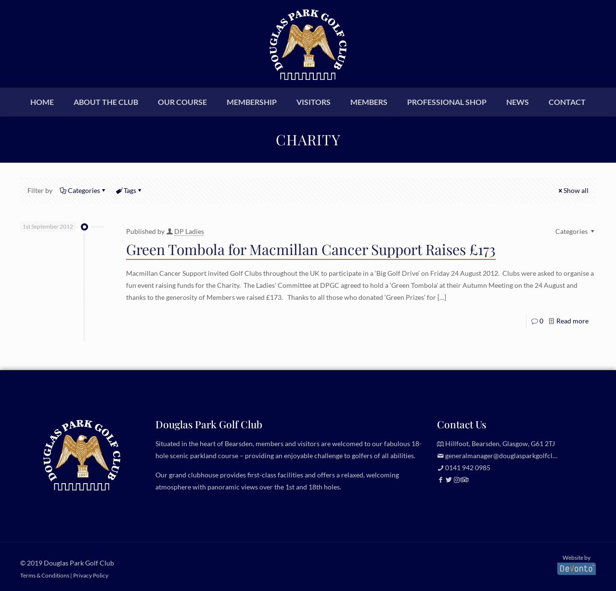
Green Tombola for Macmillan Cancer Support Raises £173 (311, 249)
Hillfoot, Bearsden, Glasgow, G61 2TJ (500, 443)
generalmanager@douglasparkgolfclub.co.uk (511, 455)
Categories (83, 190)
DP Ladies (189, 231)
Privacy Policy (90, 575)
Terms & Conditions (44, 575)
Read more (572, 321)
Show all (573, 190)
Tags (129, 190)
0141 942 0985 (467, 467)
